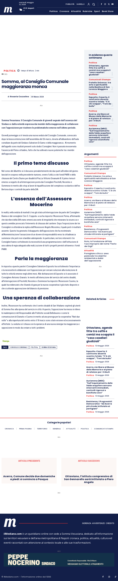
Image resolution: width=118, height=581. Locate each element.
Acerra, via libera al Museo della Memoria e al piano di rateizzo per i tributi (100, 116)
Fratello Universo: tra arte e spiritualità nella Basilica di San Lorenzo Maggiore (100, 85)
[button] (93, 4)
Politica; (34, 347)
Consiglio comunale (18, 347)
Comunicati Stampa (98, 79)
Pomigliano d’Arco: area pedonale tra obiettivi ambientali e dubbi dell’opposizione (96, 254)
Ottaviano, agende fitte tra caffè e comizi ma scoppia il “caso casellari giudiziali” (99, 70)
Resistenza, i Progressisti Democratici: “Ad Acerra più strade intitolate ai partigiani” (99, 229)
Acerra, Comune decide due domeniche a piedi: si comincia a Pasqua (29, 474)
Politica (10, 70)
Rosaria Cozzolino (19, 97)
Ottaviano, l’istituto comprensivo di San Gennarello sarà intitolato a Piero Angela (89, 475)
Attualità (88, 248)
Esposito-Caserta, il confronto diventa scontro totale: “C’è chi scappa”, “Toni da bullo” (100, 101)
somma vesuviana (48, 347)
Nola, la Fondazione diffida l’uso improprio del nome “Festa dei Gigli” (100, 241)
